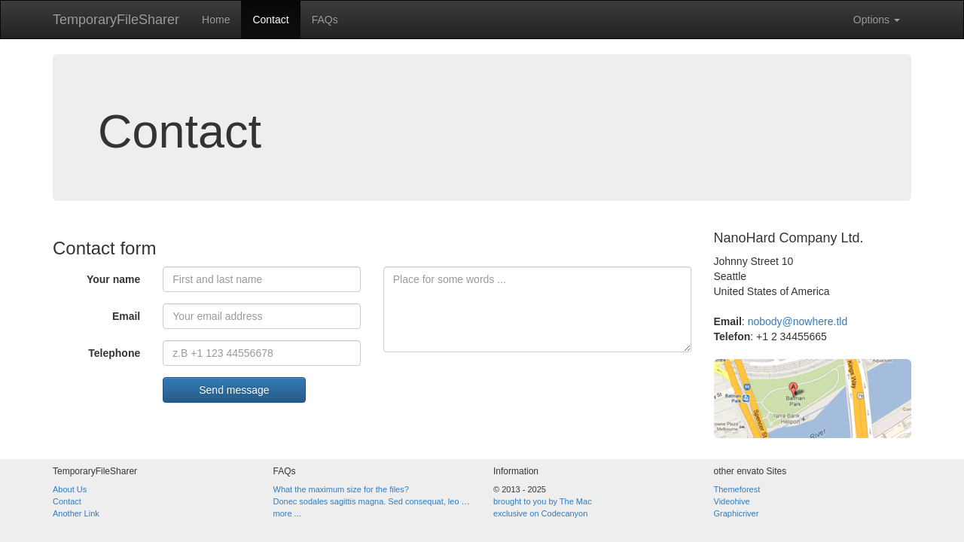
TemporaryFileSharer (116, 19)
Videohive (732, 501)
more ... (287, 513)
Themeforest (737, 489)
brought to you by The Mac (542, 501)
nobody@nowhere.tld (798, 321)
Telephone (114, 353)
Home (216, 20)
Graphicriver (736, 513)
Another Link (76, 513)
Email (126, 316)
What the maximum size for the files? (341, 489)
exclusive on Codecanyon (540, 513)
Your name (113, 279)
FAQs (325, 20)
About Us (70, 489)
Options (876, 20)
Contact (270, 20)
